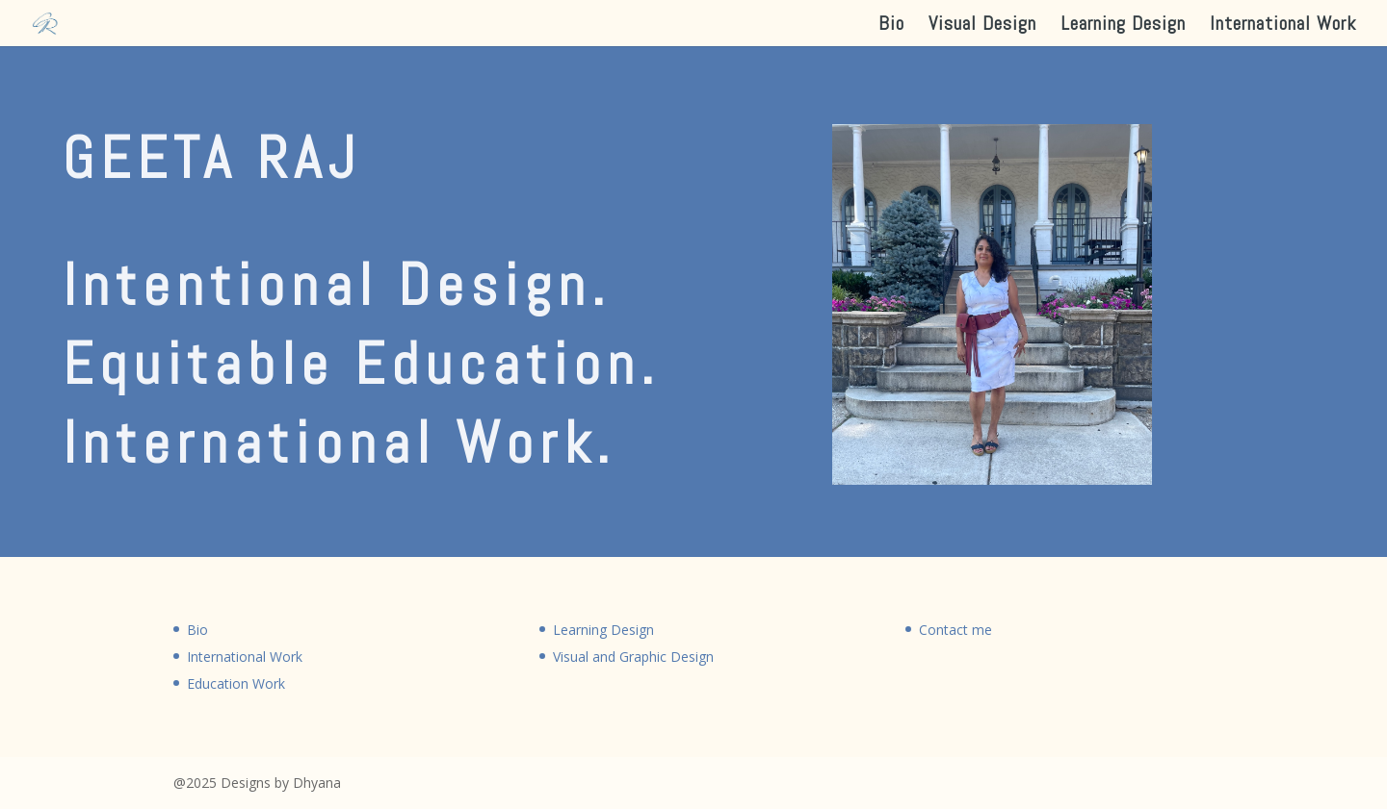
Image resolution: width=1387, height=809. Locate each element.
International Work (1283, 26)
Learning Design (1123, 26)
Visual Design (982, 26)
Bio (891, 26)
